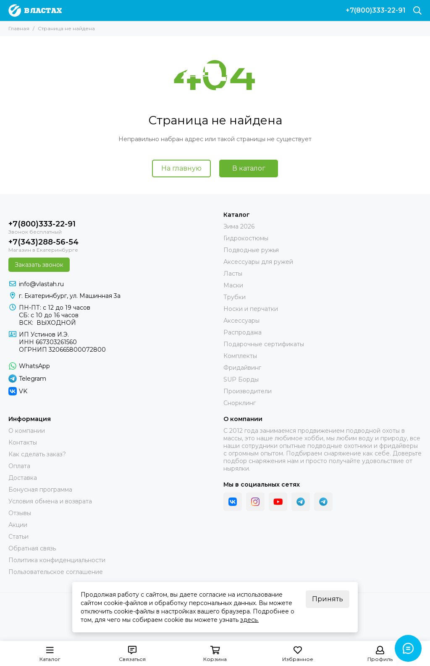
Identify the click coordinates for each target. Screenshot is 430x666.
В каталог (248, 168)
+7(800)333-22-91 (376, 10)
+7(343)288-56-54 (43, 242)
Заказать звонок (39, 265)
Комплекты (240, 356)
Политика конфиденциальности (56, 560)
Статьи (18, 536)
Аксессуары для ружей (258, 262)
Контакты (22, 442)
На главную (181, 168)
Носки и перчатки (250, 309)
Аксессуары (241, 320)
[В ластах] (35, 10)
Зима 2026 (238, 226)
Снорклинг (239, 403)
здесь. (249, 620)
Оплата (19, 466)
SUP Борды (241, 379)
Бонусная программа (40, 489)
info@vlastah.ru (41, 284)
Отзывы (19, 513)
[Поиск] (417, 10)
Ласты (232, 273)
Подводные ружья (251, 250)
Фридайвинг (242, 367)
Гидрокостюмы (245, 238)
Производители (247, 391)
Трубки (234, 297)
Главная (18, 28)
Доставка (22, 478)
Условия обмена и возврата (50, 501)
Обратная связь (32, 548)
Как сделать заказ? (37, 454)
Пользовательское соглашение (55, 572)
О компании (26, 430)
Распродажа (242, 332)
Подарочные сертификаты (263, 344)
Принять (327, 599)
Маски (233, 285)
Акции (17, 525)
